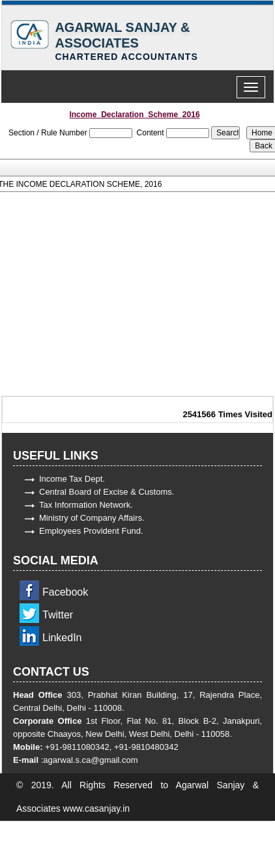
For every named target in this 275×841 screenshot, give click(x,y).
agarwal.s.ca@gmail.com (90, 760)
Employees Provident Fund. (91, 531)
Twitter (57, 614)
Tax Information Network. (86, 505)
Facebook (65, 592)
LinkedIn (62, 637)
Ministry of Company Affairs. (92, 518)
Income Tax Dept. (72, 479)
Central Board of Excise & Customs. (106, 492)
